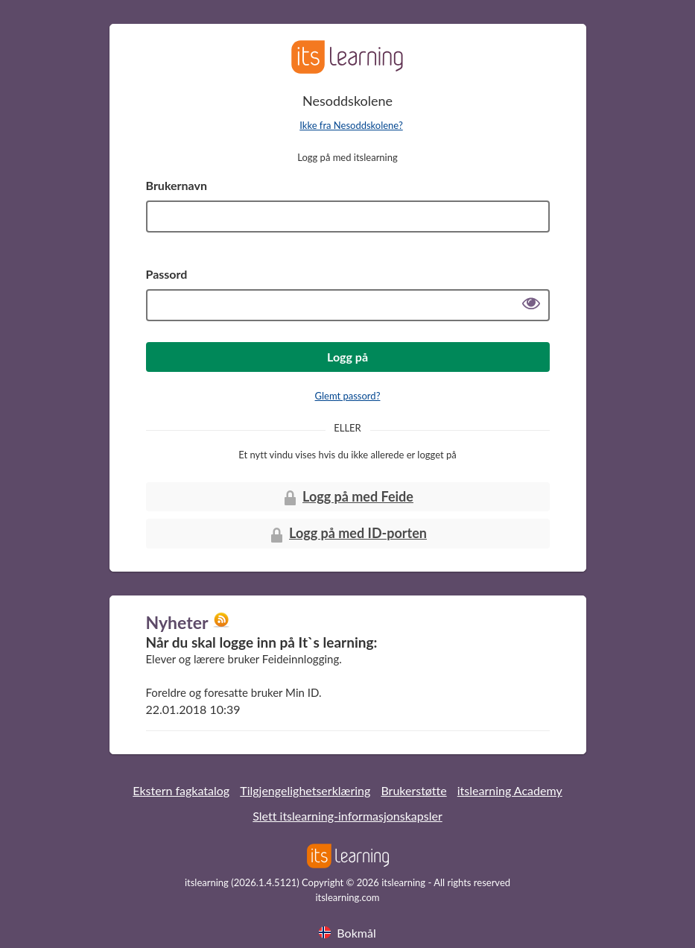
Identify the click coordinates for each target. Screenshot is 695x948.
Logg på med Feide (347, 497)
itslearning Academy (509, 790)
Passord (167, 274)
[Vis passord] (531, 305)
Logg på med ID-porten (347, 534)
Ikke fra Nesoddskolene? (350, 125)
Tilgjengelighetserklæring (305, 790)
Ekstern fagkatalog (181, 790)
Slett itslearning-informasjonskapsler (347, 816)
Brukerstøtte (413, 790)
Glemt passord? (348, 396)
